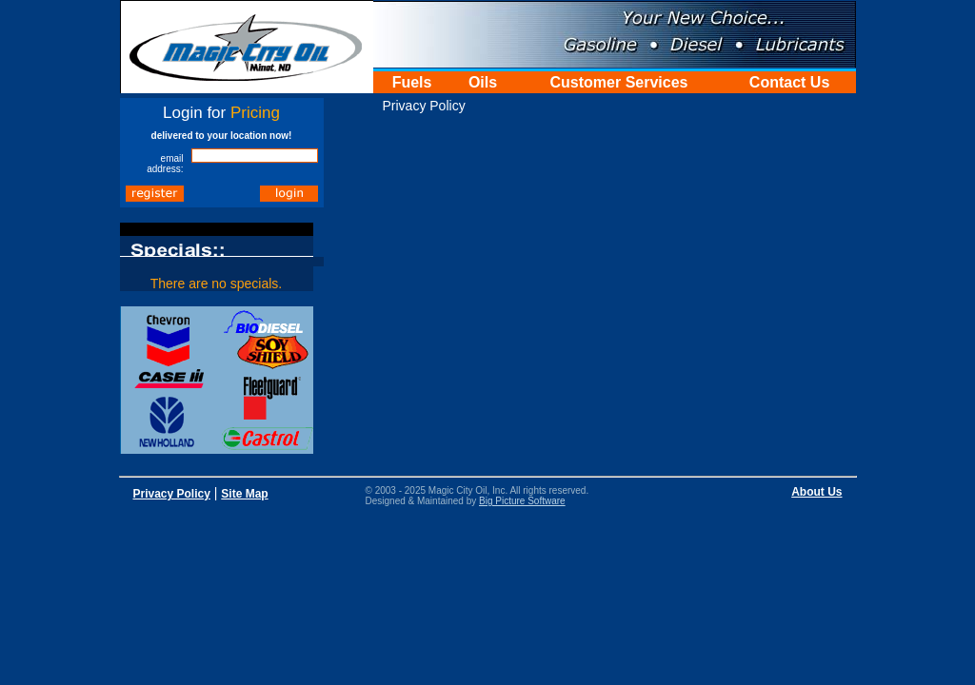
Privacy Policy (171, 493)
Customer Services (619, 82)
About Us (816, 492)
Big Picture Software (522, 501)
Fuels (412, 82)
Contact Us (789, 82)
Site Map (244, 493)
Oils (482, 82)
